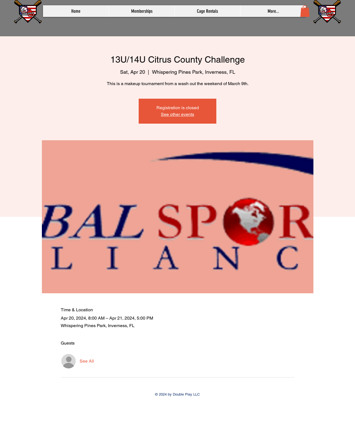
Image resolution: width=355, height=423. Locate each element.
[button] (305, 11)
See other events (177, 114)
